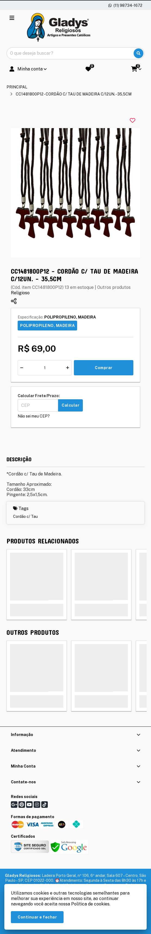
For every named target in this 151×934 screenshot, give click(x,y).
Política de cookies (90, 904)
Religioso (20, 292)
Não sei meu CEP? (34, 416)
